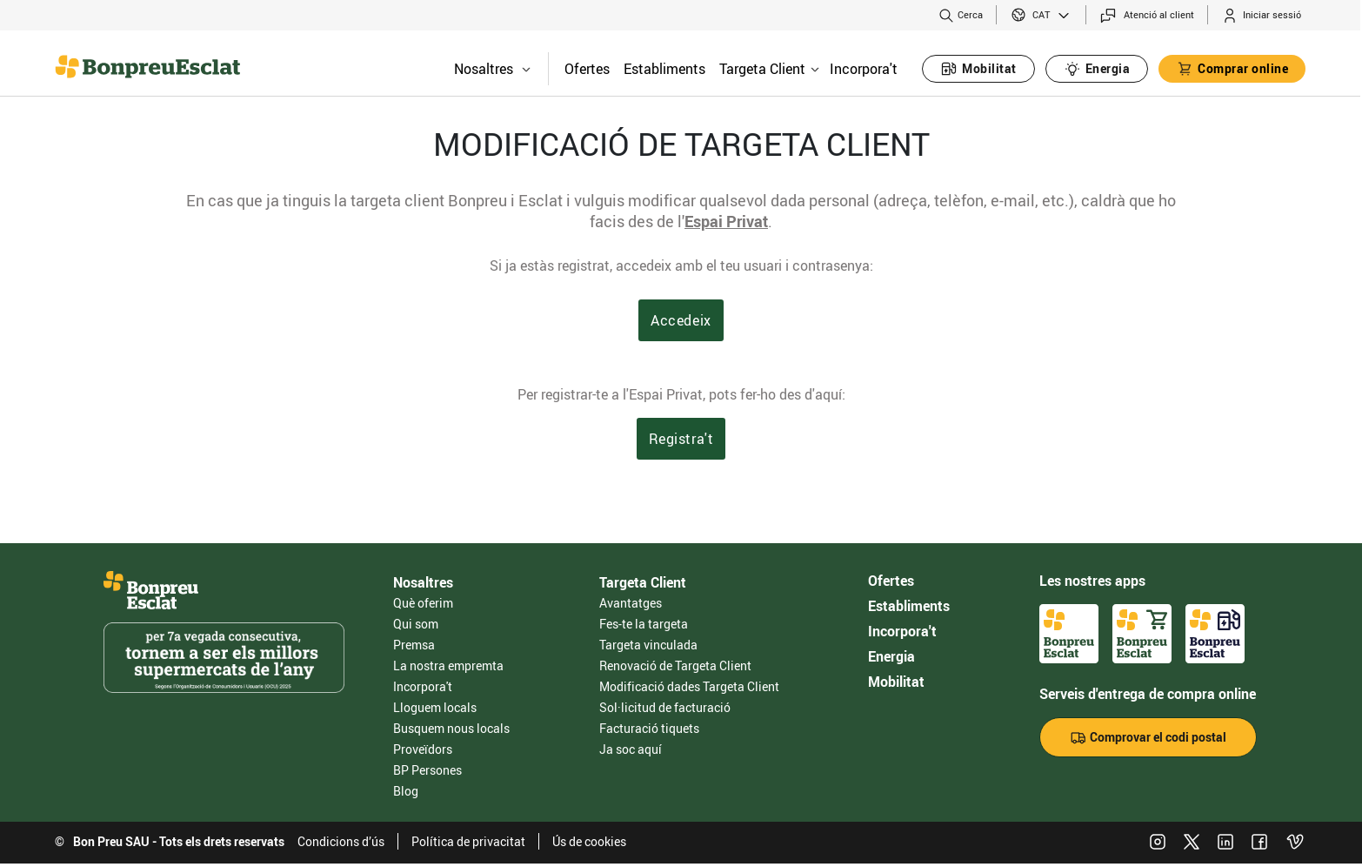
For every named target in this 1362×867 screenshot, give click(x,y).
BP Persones (427, 770)
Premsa (414, 644)
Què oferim (423, 603)
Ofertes (587, 68)
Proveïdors (422, 749)
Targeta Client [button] (769, 68)
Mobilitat (896, 681)
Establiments (664, 68)
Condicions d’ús (340, 841)
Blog (405, 791)
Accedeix (681, 320)
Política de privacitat (468, 841)
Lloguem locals (435, 707)
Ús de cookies (589, 841)
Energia (891, 656)
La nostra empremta (448, 665)
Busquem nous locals (451, 728)
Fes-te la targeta (643, 623)
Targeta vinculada (648, 644)
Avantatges (630, 603)
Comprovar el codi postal (1148, 738)
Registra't (681, 438)
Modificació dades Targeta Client (689, 686)
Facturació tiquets (649, 728)
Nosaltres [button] (492, 68)
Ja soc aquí (630, 749)
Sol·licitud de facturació (665, 707)
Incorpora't (864, 68)
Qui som (415, 623)
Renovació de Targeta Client (675, 665)
